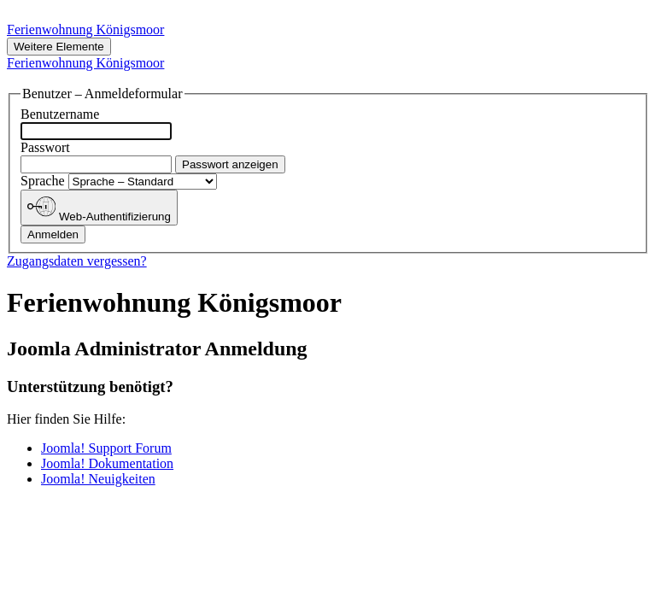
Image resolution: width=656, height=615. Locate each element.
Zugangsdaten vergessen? (77, 261)
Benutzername (59, 114)
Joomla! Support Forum (106, 448)
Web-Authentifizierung (99, 207)
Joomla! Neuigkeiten (98, 479)
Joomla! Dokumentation (107, 463)
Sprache (44, 180)
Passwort (45, 147)
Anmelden (53, 234)
